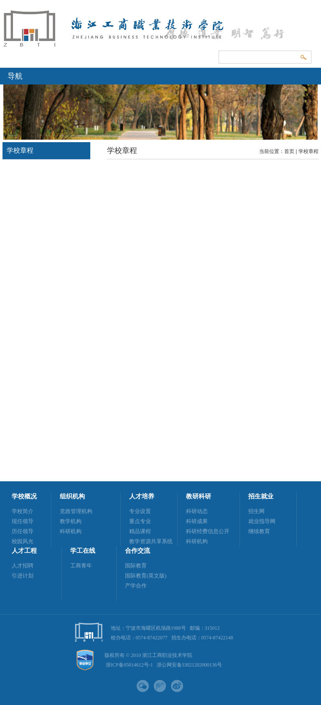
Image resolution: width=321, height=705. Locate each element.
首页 (289, 151)
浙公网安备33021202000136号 (189, 665)
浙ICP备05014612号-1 (129, 665)
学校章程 (308, 151)
